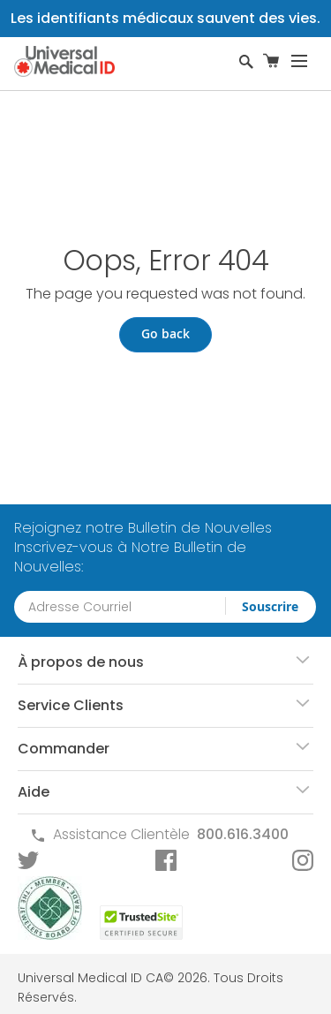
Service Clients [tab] (71, 705)
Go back (165, 333)
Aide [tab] (33, 792)
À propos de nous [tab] (81, 662)
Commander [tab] (63, 748)
